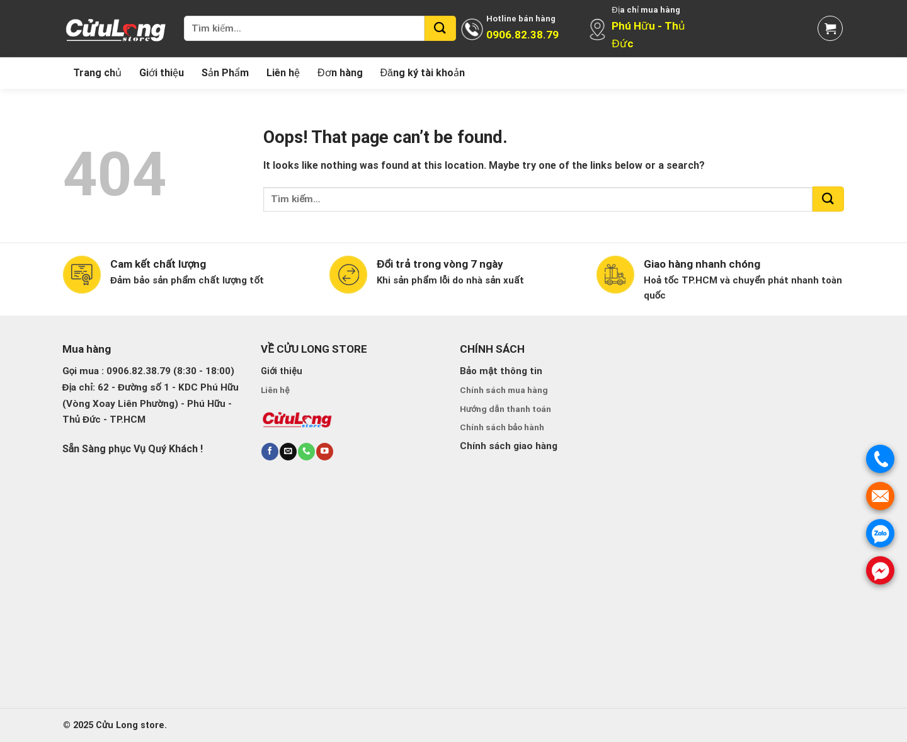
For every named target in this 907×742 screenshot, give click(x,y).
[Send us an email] (288, 451)
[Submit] (440, 28)
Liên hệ (283, 73)
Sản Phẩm (225, 73)
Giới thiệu (161, 73)
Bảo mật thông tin (501, 371)
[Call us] (306, 451)
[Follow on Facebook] (269, 451)
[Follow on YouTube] (324, 451)
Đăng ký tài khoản (422, 73)
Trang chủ (97, 73)
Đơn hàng (340, 73)
